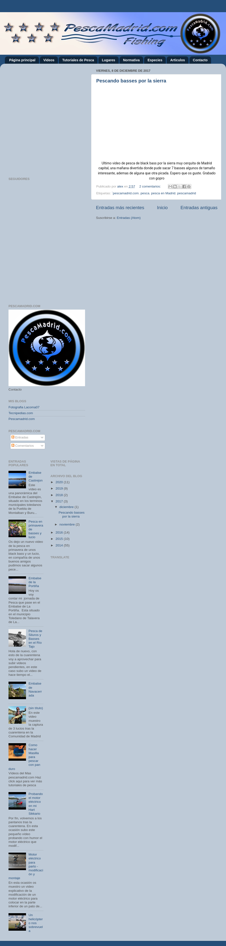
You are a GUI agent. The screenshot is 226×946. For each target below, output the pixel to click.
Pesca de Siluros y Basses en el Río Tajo (35, 639)
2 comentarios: (150, 186)
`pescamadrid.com (125, 193)
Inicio (162, 207)
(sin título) (35, 708)
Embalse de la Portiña (34, 582)
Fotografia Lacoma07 (24, 407)
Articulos (177, 60)
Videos (48, 60)
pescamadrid (186, 193)
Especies (155, 60)
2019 (59, 488)
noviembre (68, 524)
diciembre (67, 507)
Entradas (19, 437)
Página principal (22, 60)
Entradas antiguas (199, 207)
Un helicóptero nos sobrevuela (35, 923)
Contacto (200, 60)
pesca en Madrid (163, 193)
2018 (59, 495)
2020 (59, 482)
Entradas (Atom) (129, 218)
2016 (59, 532)
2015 (59, 539)
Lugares (108, 60)
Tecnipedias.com (21, 413)
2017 (59, 501)
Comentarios (22, 445)
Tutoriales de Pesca (78, 60)
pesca (144, 193)
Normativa (131, 60)
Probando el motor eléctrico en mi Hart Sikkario (35, 803)
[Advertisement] (51, 118)
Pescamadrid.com (22, 419)
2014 (59, 545)
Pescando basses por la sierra (131, 80)
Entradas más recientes (120, 207)
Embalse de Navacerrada (35, 689)
